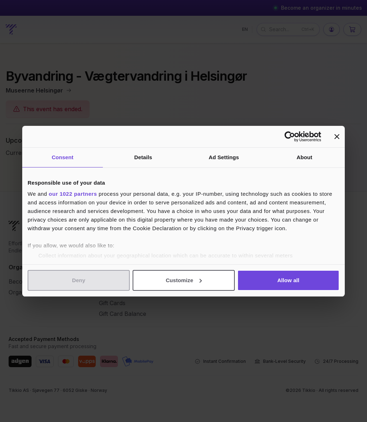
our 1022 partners (73, 194)
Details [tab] (143, 157)
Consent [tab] (62, 157)
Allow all (288, 280)
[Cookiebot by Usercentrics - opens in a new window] (289, 136)
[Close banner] (336, 136)
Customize (184, 280)
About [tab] (305, 157)
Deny (78, 280)
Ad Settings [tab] (224, 157)
